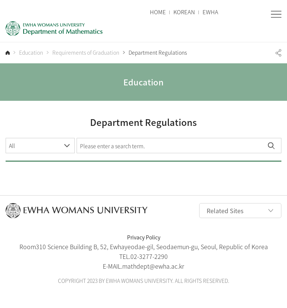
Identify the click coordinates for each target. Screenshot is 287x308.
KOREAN (184, 12)
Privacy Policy (143, 237)
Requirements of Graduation (85, 52)
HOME (158, 12)
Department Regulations (158, 52)
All (12, 145)
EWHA (210, 12)
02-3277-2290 (149, 256)
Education (31, 52)
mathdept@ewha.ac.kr (153, 266)
